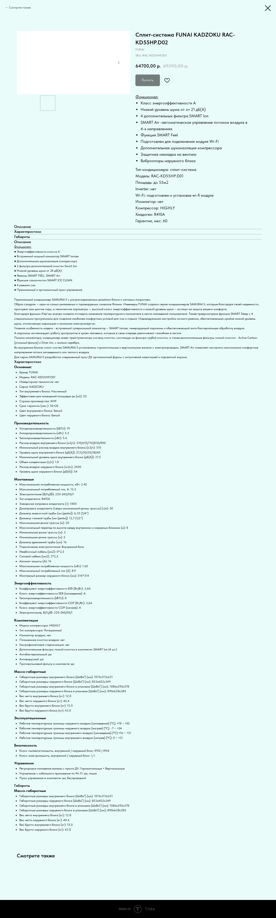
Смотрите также (20, 7)
